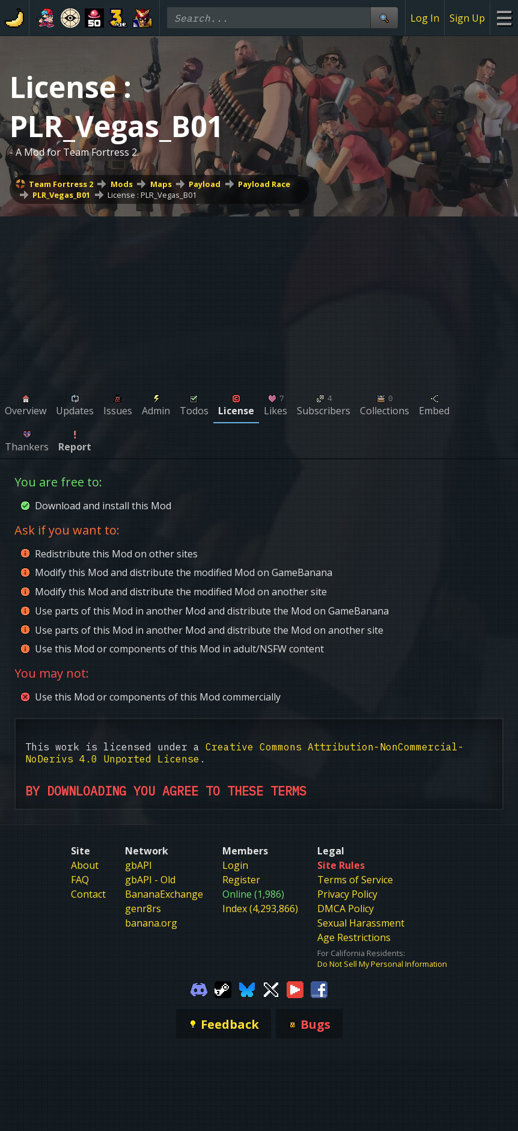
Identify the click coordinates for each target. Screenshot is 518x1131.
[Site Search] (384, 17)
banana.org (151, 923)
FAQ (80, 879)
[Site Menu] (504, 17)
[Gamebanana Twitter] (271, 988)
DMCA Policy (345, 908)
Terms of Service (355, 879)
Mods (122, 184)
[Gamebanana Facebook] (319, 988)
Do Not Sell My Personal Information (382, 963)
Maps (161, 184)
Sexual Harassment (360, 923)
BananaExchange (164, 894)
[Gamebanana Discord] (199, 988)
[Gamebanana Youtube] (295, 988)
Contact (88, 894)
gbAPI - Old (150, 879)
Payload (205, 184)
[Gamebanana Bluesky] (247, 988)
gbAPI (138, 865)
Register (241, 879)
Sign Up (467, 18)
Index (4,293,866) (260, 908)
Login (235, 865)
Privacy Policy (347, 894)
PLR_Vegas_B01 (61, 194)
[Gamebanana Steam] (223, 988)
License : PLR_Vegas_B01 (152, 194)
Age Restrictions (354, 937)
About (85, 865)
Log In (424, 18)
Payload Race (264, 184)
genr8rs (143, 908)
